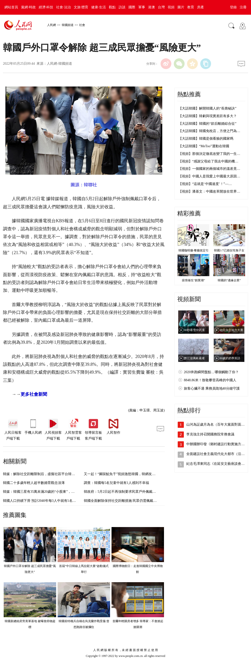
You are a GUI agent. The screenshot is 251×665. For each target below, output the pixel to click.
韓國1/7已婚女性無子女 (229, 250)
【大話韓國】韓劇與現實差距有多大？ (207, 116)
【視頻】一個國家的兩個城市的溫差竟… (209, 169)
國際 (131, 7)
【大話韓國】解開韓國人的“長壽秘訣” (207, 108)
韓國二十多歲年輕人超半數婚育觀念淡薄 (34, 483)
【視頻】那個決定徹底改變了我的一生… (209, 154)
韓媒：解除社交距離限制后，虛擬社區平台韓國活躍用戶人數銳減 (52, 474)
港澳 (151, 7)
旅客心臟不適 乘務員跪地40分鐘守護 (212, 388)
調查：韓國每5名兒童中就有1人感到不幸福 (116, 483)
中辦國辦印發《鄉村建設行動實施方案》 (217, 444)
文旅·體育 (81, 7)
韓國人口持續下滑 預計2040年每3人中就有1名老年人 (43, 501)
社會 (82, 25)
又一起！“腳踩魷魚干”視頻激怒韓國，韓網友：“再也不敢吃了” (131, 474)
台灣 (161, 7)
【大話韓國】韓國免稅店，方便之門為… (209, 131)
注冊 (243, 7)
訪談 (122, 7)
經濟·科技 (46, 7)
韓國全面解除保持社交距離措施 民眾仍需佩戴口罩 (122, 501)
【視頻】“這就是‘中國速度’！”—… (205, 184)
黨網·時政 (28, 7)
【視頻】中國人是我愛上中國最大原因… (209, 176)
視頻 (171, 7)
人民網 (51, 25)
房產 (200, 7)
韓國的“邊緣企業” (229, 280)
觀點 (112, 7)
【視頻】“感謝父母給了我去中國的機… (208, 161)
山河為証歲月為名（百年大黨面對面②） (217, 424)
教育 (190, 7)
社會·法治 (63, 7)
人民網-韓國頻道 (59, 63)
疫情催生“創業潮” (193, 280)
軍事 (141, 7)
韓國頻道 (68, 25)
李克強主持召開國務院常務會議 (210, 434)
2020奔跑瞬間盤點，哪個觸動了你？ (211, 372)
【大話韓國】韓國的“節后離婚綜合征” (207, 123)
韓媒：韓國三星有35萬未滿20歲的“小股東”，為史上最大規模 (49, 491)
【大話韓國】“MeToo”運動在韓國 (203, 146)
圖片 (180, 7)
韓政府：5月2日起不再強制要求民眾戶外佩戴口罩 (121, 491)
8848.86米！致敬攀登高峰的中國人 (210, 380)
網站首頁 (11, 7)
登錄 (233, 7)
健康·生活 (98, 7)
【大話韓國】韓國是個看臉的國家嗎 (205, 138)
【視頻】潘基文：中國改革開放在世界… (209, 191)
